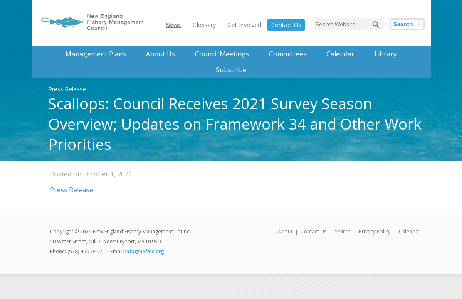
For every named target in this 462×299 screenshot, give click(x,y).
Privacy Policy (374, 231)
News (173, 25)
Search (403, 24)
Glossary (204, 25)
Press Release (71, 189)
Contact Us (286, 25)
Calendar (340, 54)
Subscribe (231, 69)
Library (385, 54)
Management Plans (95, 54)
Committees (287, 54)
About (285, 231)
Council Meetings (222, 54)
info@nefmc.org (144, 251)
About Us (160, 54)
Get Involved (244, 25)
